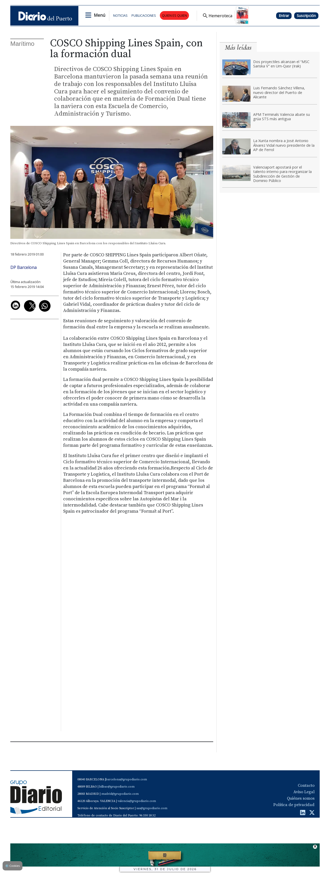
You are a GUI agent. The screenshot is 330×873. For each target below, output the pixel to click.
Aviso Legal (304, 792)
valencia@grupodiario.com (137, 801)
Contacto (306, 785)
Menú (99, 15)
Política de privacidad (294, 804)
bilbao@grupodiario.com (117, 787)
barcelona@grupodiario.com (126, 779)
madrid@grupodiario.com (120, 794)
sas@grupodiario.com (151, 808)
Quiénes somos (301, 798)
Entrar (284, 15)
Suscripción (306, 15)
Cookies (12, 866)
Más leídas (238, 47)
